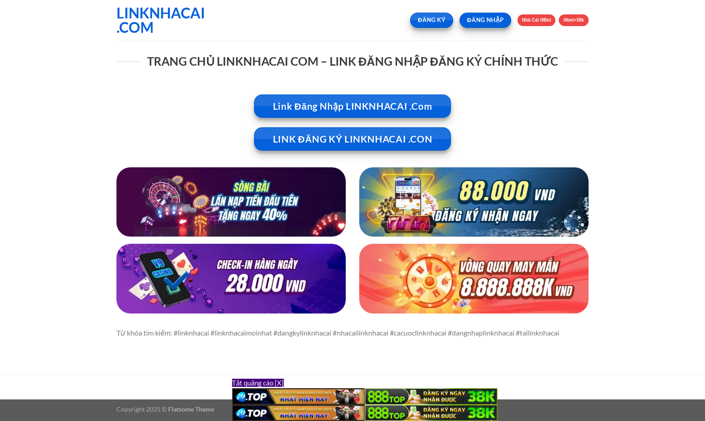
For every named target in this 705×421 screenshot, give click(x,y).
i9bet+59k (573, 20)
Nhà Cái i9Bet (536, 20)
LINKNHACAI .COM (160, 20)
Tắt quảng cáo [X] (258, 383)
